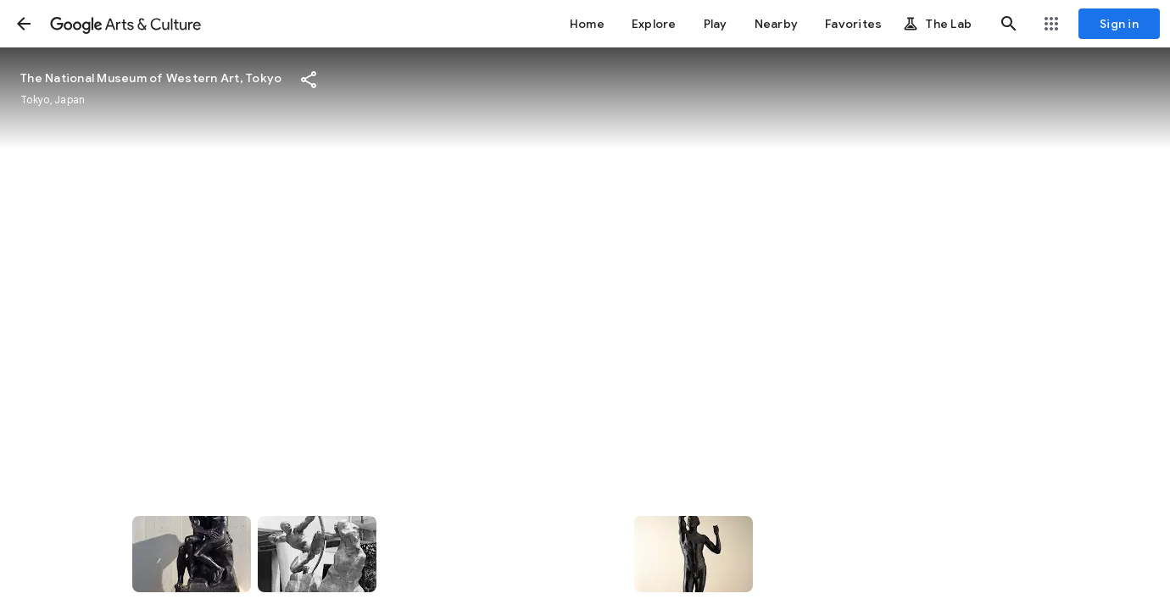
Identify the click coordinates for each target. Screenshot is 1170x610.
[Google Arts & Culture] (125, 23)
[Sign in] (1119, 23)
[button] (23, 23)
